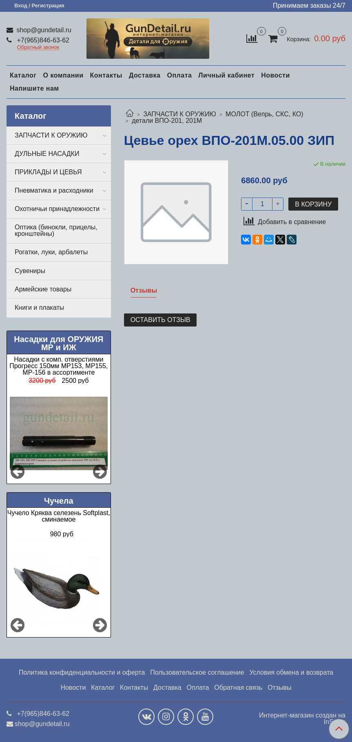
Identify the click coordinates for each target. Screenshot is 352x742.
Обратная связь (238, 687)
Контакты (106, 75)
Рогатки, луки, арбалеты (51, 252)
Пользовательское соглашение (197, 672)
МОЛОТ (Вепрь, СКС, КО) (264, 114)
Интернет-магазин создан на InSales (302, 718)
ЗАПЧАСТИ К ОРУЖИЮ (179, 114)
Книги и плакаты (39, 307)
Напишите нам (34, 88)
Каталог (23, 75)
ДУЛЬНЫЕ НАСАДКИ (47, 153)
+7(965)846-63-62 (42, 40)
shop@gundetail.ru (43, 30)
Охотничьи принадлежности (57, 208)
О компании (63, 75)
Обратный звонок (38, 47)
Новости (275, 75)
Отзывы (280, 687)
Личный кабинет (226, 75)
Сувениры (30, 270)
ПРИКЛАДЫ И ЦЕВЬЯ (48, 172)
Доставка (145, 75)
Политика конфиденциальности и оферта (82, 672)
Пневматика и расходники (54, 190)
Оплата (179, 75)
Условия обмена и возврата (291, 672)
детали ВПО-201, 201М (167, 120)
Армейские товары (43, 289)
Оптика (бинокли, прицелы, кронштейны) (56, 230)
